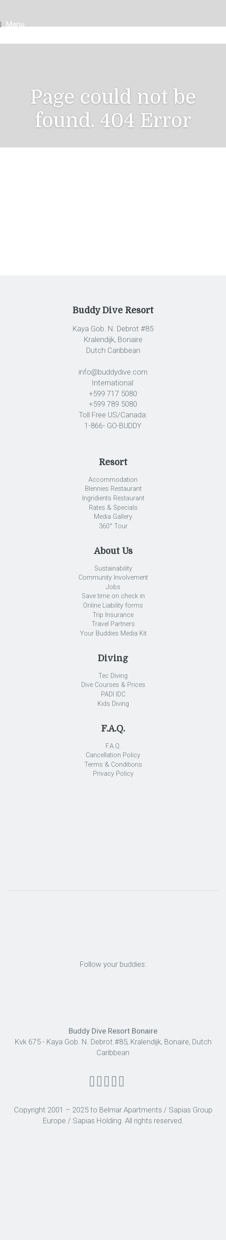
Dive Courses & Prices (113, 685)
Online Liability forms (113, 605)
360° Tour (113, 526)
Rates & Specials (113, 508)
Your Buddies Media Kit (113, 633)
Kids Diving (113, 704)
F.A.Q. (113, 746)
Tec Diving (113, 676)
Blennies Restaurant (113, 489)
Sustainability (113, 568)
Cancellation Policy (113, 755)
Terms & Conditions (113, 765)
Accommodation (113, 480)
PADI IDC (113, 694)
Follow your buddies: (113, 964)
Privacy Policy (113, 774)
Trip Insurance (113, 615)
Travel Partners (113, 624)
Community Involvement (113, 577)
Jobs (113, 587)
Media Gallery (113, 517)
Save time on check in (113, 596)
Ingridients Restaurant (113, 498)
